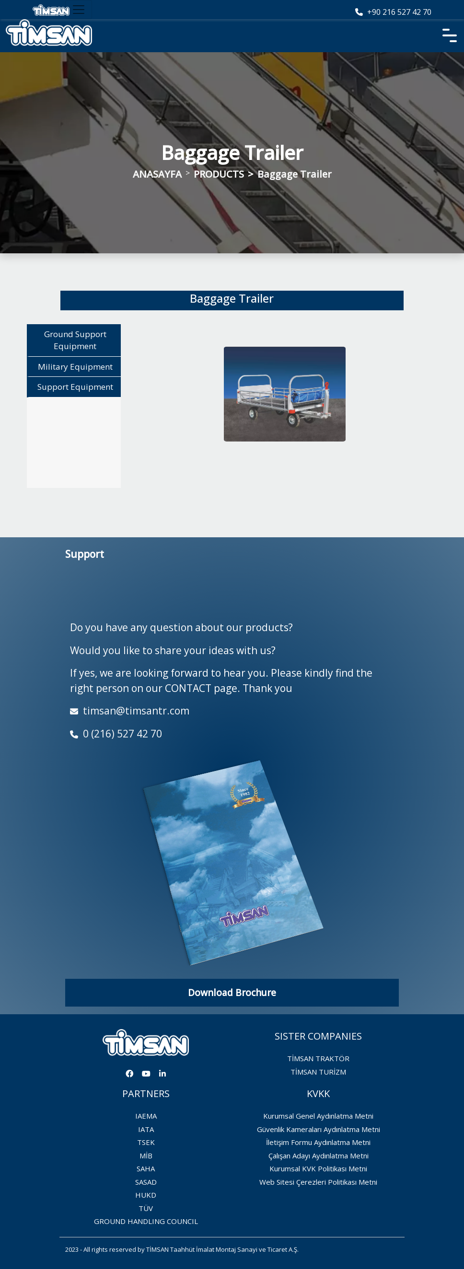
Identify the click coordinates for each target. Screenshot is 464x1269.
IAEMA (146, 1116)
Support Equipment (75, 386)
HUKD (145, 1195)
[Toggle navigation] (78, 9)
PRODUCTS (219, 174)
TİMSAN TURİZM (318, 1071)
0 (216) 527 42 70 (116, 733)
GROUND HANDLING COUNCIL (146, 1221)
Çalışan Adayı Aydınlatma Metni (318, 1155)
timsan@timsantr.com (129, 710)
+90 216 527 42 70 (393, 12)
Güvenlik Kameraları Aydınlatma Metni (318, 1129)
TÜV (146, 1208)
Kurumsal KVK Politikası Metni (318, 1168)
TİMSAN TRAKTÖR (318, 1058)
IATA (146, 1129)
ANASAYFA (157, 174)
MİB (145, 1155)
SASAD (146, 1182)
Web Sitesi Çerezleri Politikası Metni (318, 1182)
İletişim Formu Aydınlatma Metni (318, 1142)
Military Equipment (75, 366)
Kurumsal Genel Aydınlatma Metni (318, 1116)
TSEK (146, 1142)
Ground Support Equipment (75, 339)
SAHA (146, 1168)
